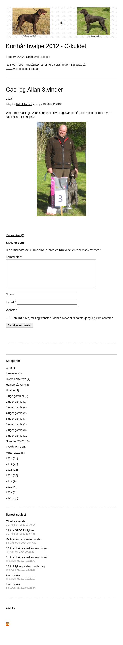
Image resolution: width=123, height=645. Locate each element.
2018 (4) (11, 492)
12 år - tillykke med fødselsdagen (26, 555)
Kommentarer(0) (15, 235)
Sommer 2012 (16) (18, 447)
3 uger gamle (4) (16, 413)
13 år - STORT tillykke (20, 537)
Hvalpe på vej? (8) (17, 390)
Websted (11, 315)
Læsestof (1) (14, 379)
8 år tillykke (21, 591)
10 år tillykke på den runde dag (25, 573)
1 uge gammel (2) (17, 401)
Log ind (10, 613)
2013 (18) (12, 464)
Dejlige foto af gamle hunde (23, 546)
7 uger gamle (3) (16, 435)
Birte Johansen (24, 104)
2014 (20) (12, 469)
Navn (10, 300)
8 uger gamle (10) (17, 441)
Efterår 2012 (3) (16, 452)
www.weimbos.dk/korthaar (22, 69)
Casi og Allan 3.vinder (34, 89)
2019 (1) (11, 498)
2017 (9, 98)
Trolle (19, 64)
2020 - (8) (12, 503)
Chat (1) (11, 373)
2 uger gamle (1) (16, 407)
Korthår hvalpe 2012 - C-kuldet (46, 46)
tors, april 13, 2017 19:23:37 (47, 104)
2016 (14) (12, 481)
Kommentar (14, 257)
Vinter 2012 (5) (15, 458)
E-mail (11, 308)
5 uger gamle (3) (16, 424)
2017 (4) (11, 486)
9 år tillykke (21, 582)
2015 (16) (12, 475)
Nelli (8, 64)
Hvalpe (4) (12, 396)
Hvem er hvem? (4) (18, 384)
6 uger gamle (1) (16, 430)
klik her (45, 57)
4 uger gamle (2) (16, 418)
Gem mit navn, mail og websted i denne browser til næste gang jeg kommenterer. (62, 323)
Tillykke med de (20, 528)
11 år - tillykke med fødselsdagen (26, 564)
